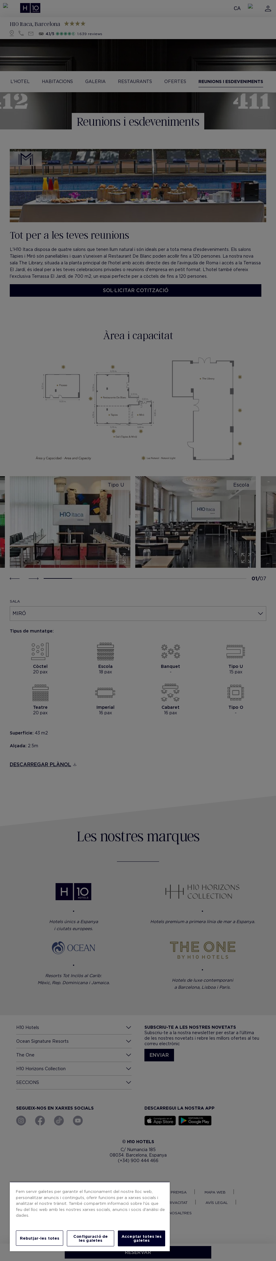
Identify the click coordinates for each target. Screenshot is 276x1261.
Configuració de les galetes (90, 1238)
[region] (90, 1216)
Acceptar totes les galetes (142, 1238)
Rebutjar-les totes (39, 1238)
